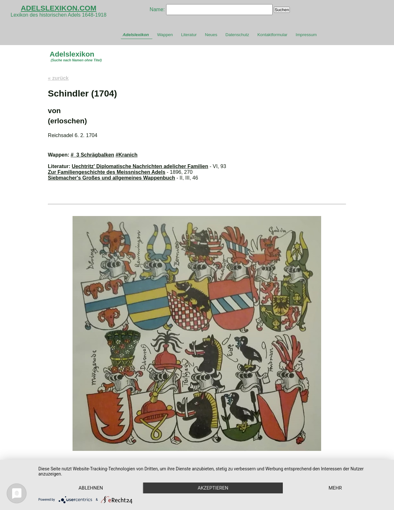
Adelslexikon (136, 34)
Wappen (165, 34)
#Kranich (126, 155)
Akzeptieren (212, 488)
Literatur (189, 34)
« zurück (58, 78)
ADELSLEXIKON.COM (59, 8)
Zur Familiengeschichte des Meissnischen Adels (107, 172)
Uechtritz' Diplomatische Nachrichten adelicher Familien (140, 166)
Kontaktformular (272, 34)
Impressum (306, 34)
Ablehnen (91, 488)
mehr (335, 488)
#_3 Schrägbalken (92, 155)
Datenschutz (237, 34)
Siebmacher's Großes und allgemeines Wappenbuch (111, 178)
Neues (211, 34)
